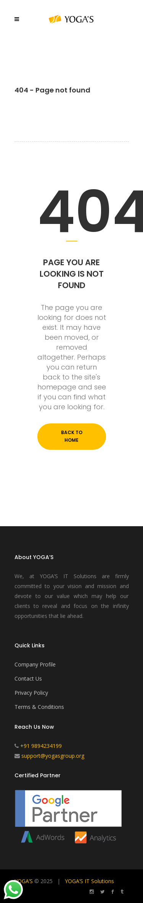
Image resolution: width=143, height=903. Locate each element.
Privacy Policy (31, 692)
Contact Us (28, 678)
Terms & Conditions (39, 706)
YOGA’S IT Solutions (89, 881)
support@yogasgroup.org (52, 755)
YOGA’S (23, 881)
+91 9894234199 (41, 745)
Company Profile (35, 664)
